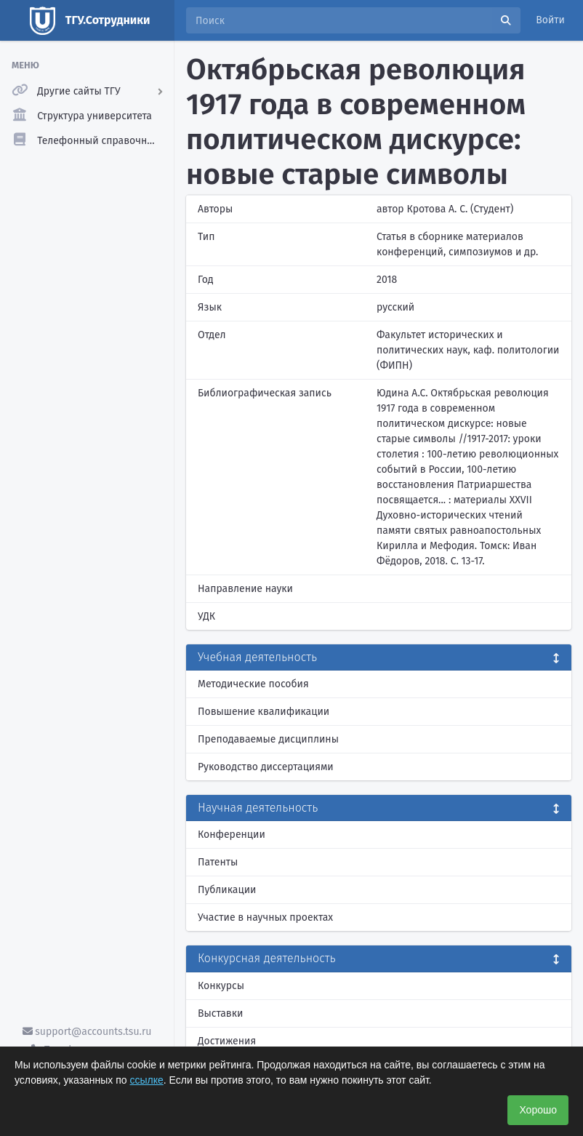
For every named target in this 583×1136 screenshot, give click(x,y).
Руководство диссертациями (266, 767)
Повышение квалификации (263, 711)
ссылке (147, 1080)
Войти (550, 20)
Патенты (218, 862)
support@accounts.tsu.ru (87, 1031)
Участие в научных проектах (265, 917)
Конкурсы (221, 986)
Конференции (231, 834)
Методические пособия (253, 684)
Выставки (220, 1013)
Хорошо (538, 1110)
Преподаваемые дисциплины (268, 739)
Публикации (227, 890)
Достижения (227, 1041)
